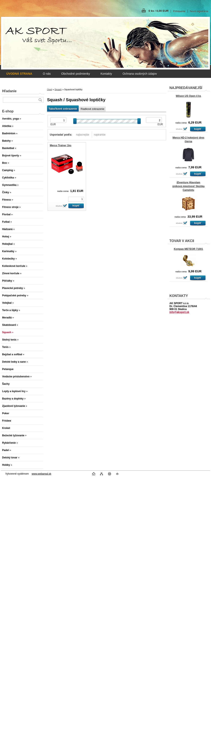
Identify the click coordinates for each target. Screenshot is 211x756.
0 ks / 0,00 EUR (159, 10)
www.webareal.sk (41, 473)
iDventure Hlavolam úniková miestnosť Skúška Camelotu (188, 186)
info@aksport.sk (179, 312)
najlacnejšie (82, 134)
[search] (40, 99)
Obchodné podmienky (75, 73)
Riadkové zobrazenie (92, 109)
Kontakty (106, 73)
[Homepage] (19, 73)
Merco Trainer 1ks (60, 145)
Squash (58, 89)
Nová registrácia (199, 11)
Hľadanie (9, 91)
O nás (47, 73)
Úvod (49, 89)
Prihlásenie (179, 11)
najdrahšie (100, 134)
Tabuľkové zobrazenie (63, 108)
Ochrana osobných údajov (140, 73)
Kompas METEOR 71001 (188, 249)
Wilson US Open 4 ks (188, 95)
